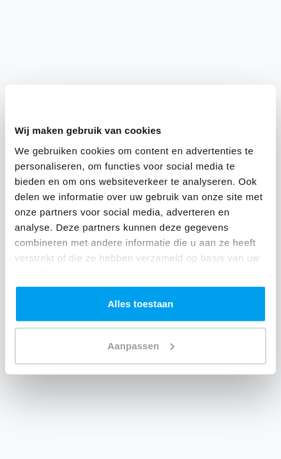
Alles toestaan (140, 303)
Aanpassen (140, 345)
